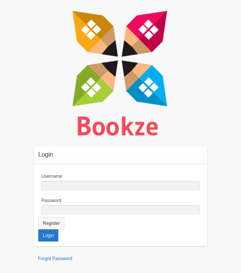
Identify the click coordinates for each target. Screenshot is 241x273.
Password (51, 200)
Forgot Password (55, 258)
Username (51, 176)
